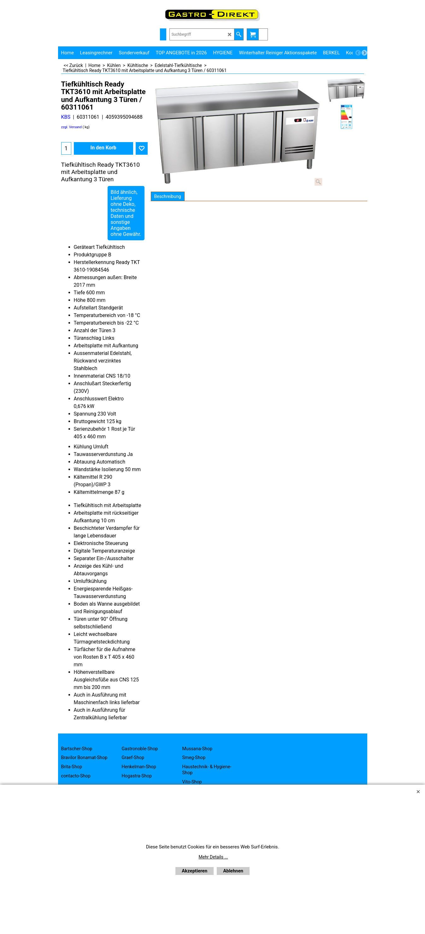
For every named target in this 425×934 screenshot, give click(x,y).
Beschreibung (167, 196)
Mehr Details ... (213, 856)
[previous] (358, 53)
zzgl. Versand (71, 127)
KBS (66, 117)
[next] (364, 53)
